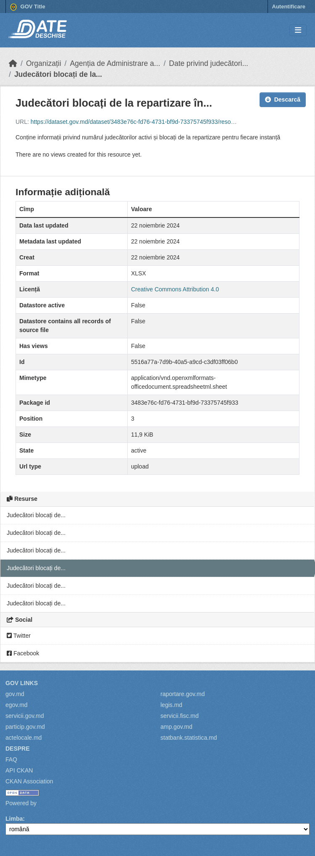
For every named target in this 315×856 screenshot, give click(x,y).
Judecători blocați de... (36, 515)
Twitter (19, 635)
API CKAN (19, 770)
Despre (17, 748)
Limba (14, 818)
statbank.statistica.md (188, 737)
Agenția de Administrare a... (115, 63)
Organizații (43, 63)
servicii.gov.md (24, 715)
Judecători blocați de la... (58, 74)
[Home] (13, 63)
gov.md (14, 694)
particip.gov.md (25, 726)
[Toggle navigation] (298, 30)
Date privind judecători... (208, 63)
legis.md (171, 705)
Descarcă (282, 99)
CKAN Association (29, 781)
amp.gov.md (176, 726)
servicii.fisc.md (179, 715)
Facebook (23, 653)
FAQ (11, 759)
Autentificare (288, 6)
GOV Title (27, 7)
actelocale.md (23, 737)
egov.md (16, 705)
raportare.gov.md (182, 694)
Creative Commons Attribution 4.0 (175, 289)
